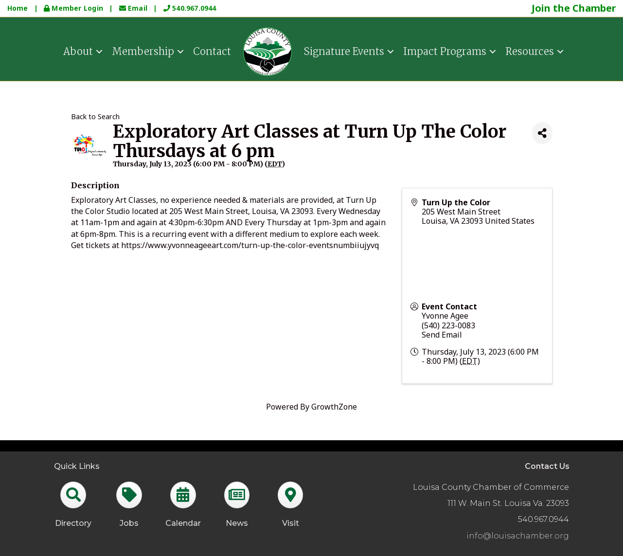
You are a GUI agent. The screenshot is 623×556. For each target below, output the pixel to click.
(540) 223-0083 (448, 325)
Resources (529, 51)
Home (17, 8)
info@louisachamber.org (517, 535)
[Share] (542, 133)
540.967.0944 (189, 8)
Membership (143, 51)
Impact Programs (444, 51)
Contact (212, 51)
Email (134, 8)
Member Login (74, 8)
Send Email (442, 334)
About (78, 51)
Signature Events (344, 51)
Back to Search (95, 116)
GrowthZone (334, 406)
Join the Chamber (574, 8)
